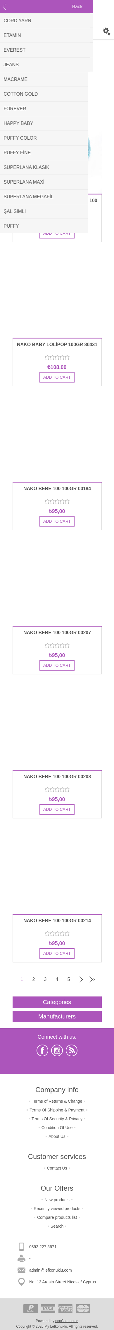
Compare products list (57, 1217)
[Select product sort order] (65, 90)
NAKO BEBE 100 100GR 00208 (57, 776)
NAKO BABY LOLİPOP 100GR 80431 (57, 344)
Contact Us (57, 1168)
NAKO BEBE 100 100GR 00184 (57, 488)
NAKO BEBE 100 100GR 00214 (57, 920)
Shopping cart (57, 31)
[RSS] (71, 1050)
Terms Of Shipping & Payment (57, 1110)
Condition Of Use (57, 1127)
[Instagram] (57, 1050)
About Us (57, 1136)
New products (57, 1199)
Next (80, 979)
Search (57, 1226)
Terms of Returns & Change (57, 1101)
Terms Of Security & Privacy (57, 1118)
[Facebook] (42, 1050)
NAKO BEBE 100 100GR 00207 (57, 632)
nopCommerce (66, 1321)
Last (92, 979)
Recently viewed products (57, 1208)
